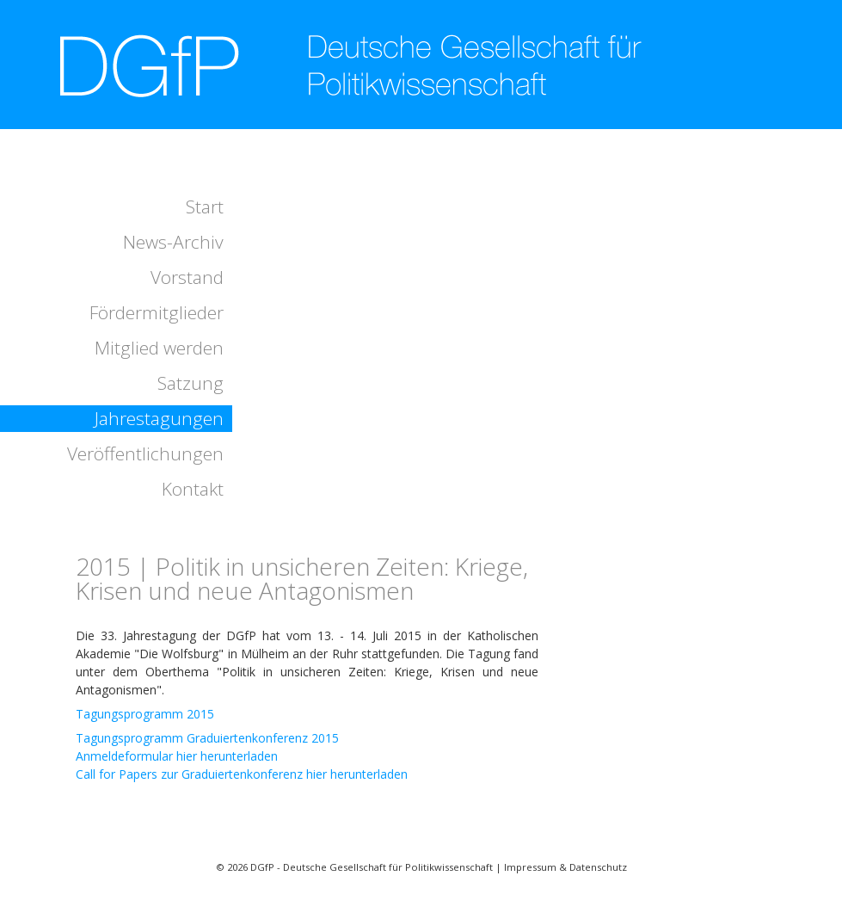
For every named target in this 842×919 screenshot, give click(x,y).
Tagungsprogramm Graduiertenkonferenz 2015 (207, 738)
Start (205, 206)
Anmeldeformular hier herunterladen (177, 756)
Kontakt (193, 489)
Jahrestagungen (159, 418)
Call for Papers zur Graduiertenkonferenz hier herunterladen (242, 774)
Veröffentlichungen (145, 453)
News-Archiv (173, 242)
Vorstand (187, 277)
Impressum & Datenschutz (565, 866)
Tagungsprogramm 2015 (145, 714)
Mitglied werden (159, 348)
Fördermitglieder (156, 312)
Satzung (190, 383)
